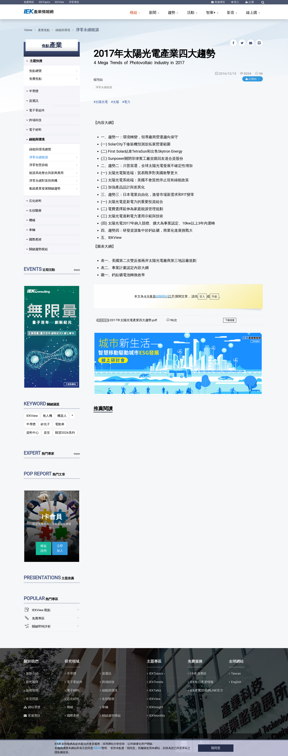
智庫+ (211, 12)
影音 (231, 12)
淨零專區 (74, 2)
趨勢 (172, 12)
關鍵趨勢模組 (37, 249)
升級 (214, 296)
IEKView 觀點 (41, 610)
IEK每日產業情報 (201, 682)
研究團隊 (32, 682)
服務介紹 (32, 673)
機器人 (62, 416)
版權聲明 (32, 690)
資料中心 (32, 432)
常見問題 (32, 699)
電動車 (59, 424)
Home (28, 30)
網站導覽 (34, 707)
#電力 (126, 102)
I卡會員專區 (198, 673)
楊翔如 (98, 79)
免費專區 (29, 2)
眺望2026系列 (65, 432)
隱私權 (97, 748)
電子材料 (34, 129)
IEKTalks (155, 690)
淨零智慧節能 (38, 165)
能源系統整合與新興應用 (46, 173)
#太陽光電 (100, 102)
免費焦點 (35, 79)
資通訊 (32, 101)
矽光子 (45, 424)
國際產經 (34, 239)
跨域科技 (34, 120)
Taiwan (236, 673)
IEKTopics (44, 2)
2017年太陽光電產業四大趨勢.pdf (133, 320)
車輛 (30, 230)
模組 (134, 12)
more (77, 269)
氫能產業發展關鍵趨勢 (44, 188)
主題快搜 (34, 61)
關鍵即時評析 (41, 626)
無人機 (47, 416)
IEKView (59, 2)
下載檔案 (230, 320)
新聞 (153, 12)
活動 (191, 12)
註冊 (251, 2)
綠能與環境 (62, 30)
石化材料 (34, 201)
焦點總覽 (35, 71)
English (236, 682)
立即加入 (60, 548)
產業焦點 (44, 30)
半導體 (32, 91)
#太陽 (115, 102)
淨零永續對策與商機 (43, 180)
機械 (30, 220)
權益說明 (43, 548)
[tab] (52, 61)
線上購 (252, 12)
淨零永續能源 (87, 29)
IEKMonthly (157, 715)
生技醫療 (34, 210)
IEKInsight (156, 707)
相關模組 (162, 296)
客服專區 (219, 2)
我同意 (215, 748)
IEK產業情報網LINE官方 (206, 690)
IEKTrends (156, 682)
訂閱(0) (251, 79)
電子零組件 (35, 110)
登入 (236, 2)
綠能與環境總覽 (40, 149)
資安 (47, 432)
